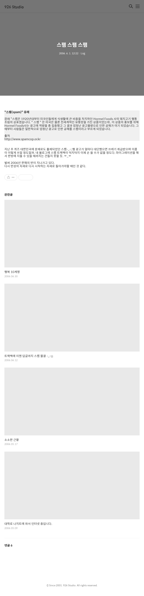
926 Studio (14, 6)
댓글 (8, 545)
